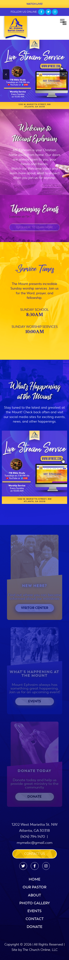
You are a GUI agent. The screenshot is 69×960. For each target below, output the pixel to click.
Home (34, 879)
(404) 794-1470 (32, 836)
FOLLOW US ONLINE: (24, 11)
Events (34, 911)
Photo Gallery (34, 903)
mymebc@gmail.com (34, 842)
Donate (34, 926)
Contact (35, 919)
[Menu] (62, 21)
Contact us (34, 854)
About (34, 895)
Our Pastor (34, 887)
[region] (34, 74)
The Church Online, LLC (40, 950)
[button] (6, 74)
